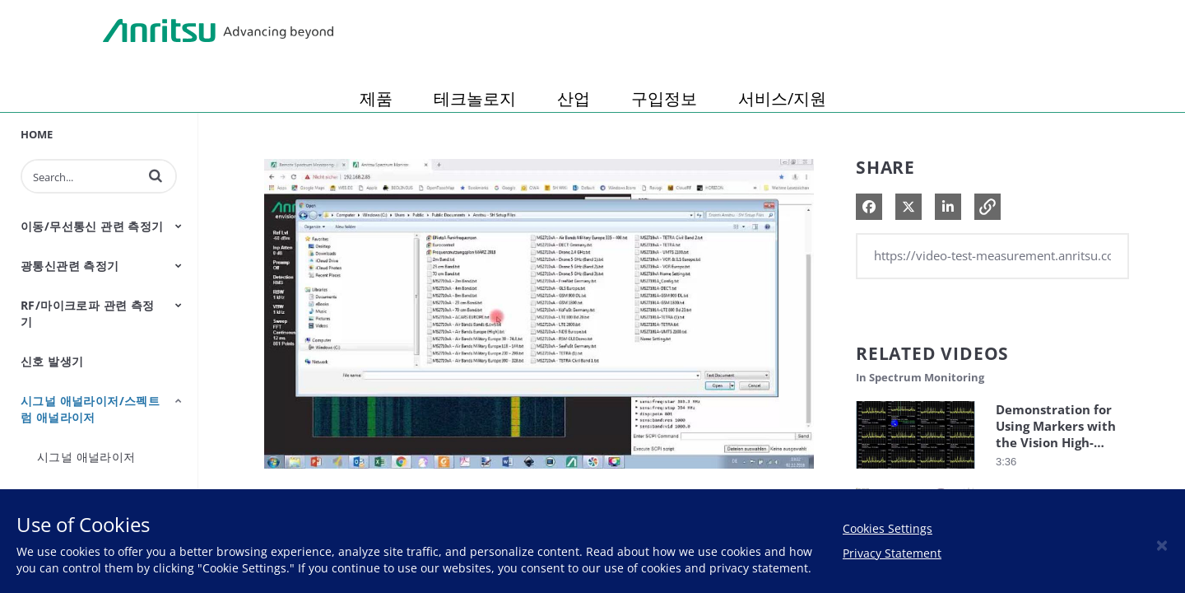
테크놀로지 (475, 98)
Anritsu (218, 31)
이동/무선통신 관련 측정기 (92, 226)
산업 (573, 98)
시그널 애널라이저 (86, 457)
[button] (155, 175)
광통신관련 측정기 (70, 265)
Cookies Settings (887, 528)
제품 (376, 98)
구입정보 (664, 98)
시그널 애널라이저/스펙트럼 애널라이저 (90, 409)
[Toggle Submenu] (178, 225)
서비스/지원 (782, 98)
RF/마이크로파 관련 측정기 (88, 313)
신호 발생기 (52, 361)
